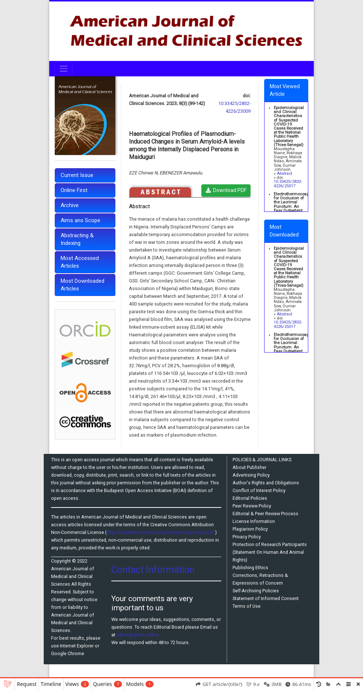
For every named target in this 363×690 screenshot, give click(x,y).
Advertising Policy (251, 475)
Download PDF (226, 190)
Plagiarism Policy (250, 529)
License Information (254, 521)
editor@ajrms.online (137, 634)
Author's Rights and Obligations (266, 482)
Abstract (284, 173)
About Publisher (249, 467)
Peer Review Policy (252, 506)
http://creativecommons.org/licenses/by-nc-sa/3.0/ (161, 532)
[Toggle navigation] (63, 68)
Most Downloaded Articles (82, 285)
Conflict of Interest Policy (259, 490)
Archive (70, 205)
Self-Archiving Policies (256, 590)
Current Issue (77, 175)
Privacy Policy (247, 536)
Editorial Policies (250, 498)
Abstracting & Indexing (77, 239)
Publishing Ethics (250, 567)
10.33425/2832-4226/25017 (288, 183)
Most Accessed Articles (80, 262)
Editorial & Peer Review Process (265, 513)
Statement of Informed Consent (266, 598)
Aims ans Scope (80, 220)
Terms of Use (246, 606)
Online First (74, 190)
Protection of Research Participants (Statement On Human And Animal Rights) (270, 552)
